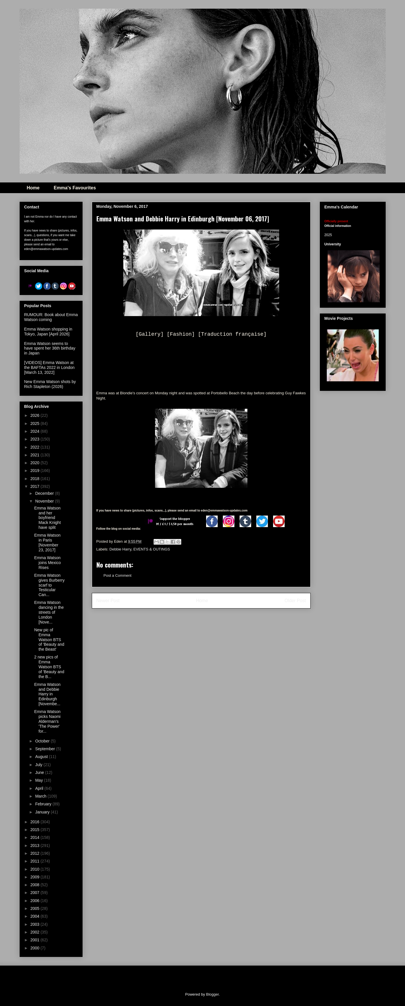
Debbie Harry (120, 549)
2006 (35, 900)
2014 (35, 837)
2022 (35, 447)
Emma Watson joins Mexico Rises (47, 562)
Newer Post (108, 600)
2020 (35, 462)
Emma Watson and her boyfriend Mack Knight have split (47, 518)
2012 (35, 853)
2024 (35, 431)
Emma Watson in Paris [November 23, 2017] (47, 542)
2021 (35, 455)
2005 (35, 908)
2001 (35, 940)
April (39, 788)
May (39, 780)
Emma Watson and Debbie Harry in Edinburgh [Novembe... (47, 694)
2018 (35, 478)
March (41, 796)
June (40, 772)
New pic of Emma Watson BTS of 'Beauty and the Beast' (49, 640)
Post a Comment (118, 575)
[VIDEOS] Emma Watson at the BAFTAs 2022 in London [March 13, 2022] (49, 367)
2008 (35, 884)
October (43, 741)
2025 (35, 423)
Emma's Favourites (75, 187)
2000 (35, 948)
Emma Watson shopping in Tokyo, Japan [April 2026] (48, 331)
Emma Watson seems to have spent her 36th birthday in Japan (49, 348)
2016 (35, 822)
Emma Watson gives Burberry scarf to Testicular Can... (49, 585)
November (45, 501)
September (45, 748)
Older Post (295, 600)
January (43, 812)
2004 (35, 916)
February (44, 804)
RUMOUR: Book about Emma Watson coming (51, 317)
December (45, 493)
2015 (35, 829)
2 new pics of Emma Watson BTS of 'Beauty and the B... (49, 667)
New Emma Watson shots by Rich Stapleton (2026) (50, 384)
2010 (35, 869)
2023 (35, 439)
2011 (35, 861)
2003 (35, 924)
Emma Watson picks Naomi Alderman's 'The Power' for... (47, 721)
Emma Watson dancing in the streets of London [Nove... (49, 612)
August (42, 756)
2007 (35, 892)
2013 (35, 845)
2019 (35, 470)
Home (33, 187)
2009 (35, 877)
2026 (35, 415)
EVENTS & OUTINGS (151, 549)
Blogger (212, 994)
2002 (35, 932)
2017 (35, 486)
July (39, 764)
